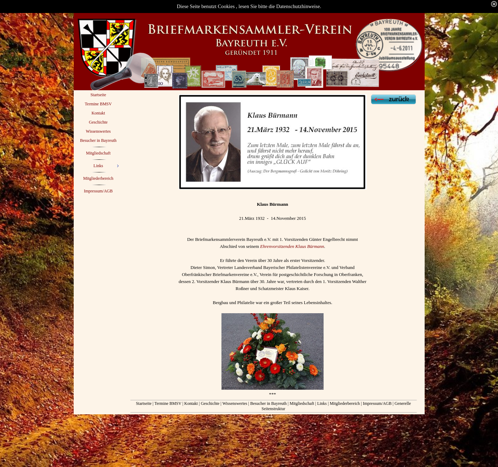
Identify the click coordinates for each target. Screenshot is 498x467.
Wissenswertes (235, 403)
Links (322, 403)
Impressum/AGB (377, 403)
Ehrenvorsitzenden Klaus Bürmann (292, 246)
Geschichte (210, 403)
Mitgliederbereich (345, 403)
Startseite (144, 403)
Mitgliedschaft (302, 403)
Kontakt (191, 403)
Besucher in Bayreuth (268, 403)
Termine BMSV (167, 403)
